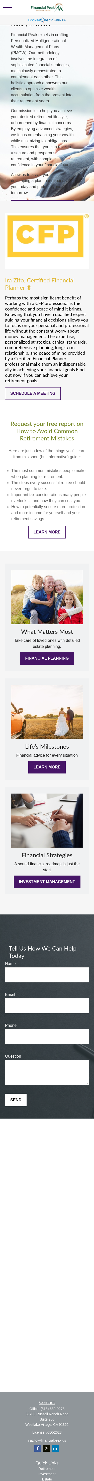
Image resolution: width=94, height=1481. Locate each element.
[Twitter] (46, 1448)
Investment (46, 1474)
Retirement (46, 1469)
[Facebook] (37, 1448)
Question (13, 1056)
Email (10, 994)
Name (10, 964)
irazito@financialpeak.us (47, 1440)
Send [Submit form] (15, 1100)
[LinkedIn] (55, 1448)
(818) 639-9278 (53, 1409)
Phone (11, 1025)
